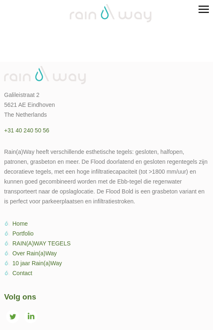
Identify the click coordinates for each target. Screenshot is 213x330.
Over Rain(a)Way (34, 253)
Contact (22, 273)
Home (20, 223)
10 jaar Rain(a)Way (37, 263)
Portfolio (22, 233)
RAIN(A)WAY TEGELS (41, 243)
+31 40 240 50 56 (26, 130)
